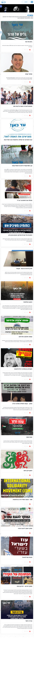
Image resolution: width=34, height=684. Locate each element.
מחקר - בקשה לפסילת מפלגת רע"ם (22, 404)
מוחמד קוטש (28, 74)
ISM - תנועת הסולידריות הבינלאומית (22, 499)
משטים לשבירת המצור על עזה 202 (22, 106)
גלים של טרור (28, 42)
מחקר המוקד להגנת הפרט (25, 528)
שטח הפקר (29, 437)
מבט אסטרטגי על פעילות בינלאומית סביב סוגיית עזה (18, 140)
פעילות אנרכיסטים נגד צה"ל (24, 200)
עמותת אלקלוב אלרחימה (25, 337)
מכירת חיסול (29, 621)
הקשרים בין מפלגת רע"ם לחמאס (23, 369)
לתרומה (26, 2)
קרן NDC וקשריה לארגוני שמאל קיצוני (22, 166)
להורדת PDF (27, 49)
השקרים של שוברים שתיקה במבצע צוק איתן (20, 235)
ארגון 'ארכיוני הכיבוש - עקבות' (24, 268)
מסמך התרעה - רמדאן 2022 (24, 586)
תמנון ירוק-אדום (28, 470)
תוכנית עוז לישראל (27, 557)
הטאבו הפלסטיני (27, 302)
